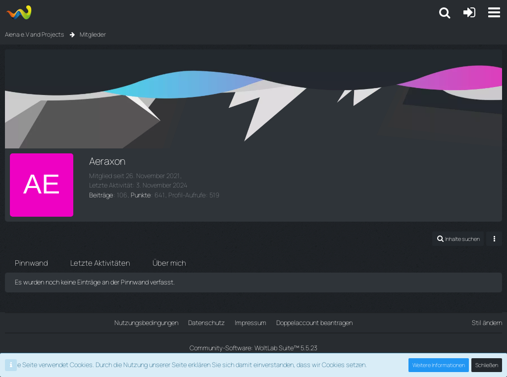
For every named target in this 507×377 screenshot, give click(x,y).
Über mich (169, 263)
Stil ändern (487, 322)
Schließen (486, 365)
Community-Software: (253, 347)
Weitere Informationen (438, 365)
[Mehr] (494, 239)
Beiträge (101, 194)
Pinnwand (31, 263)
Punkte (141, 194)
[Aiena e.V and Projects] (18, 12)
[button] (445, 12)
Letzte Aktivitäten (100, 263)
